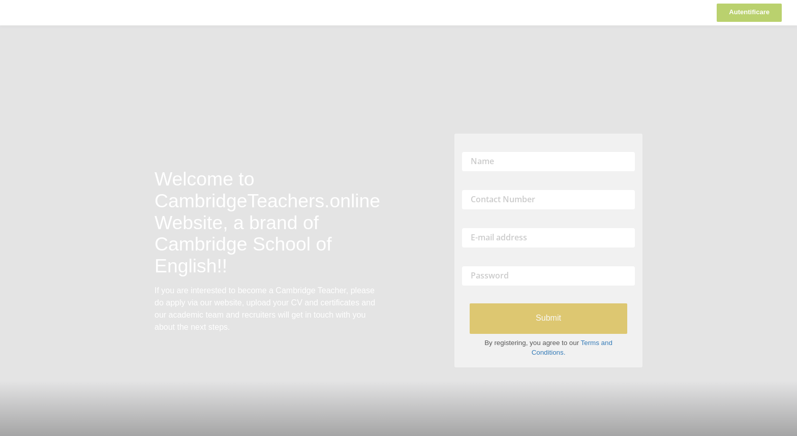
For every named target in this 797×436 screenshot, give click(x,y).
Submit (548, 318)
